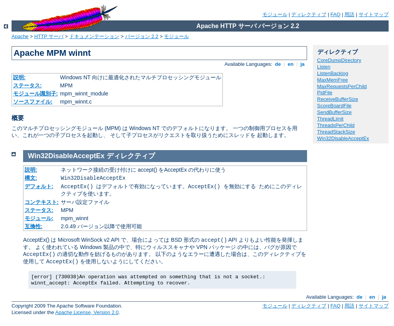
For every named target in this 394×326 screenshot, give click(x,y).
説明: (19, 77)
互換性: (34, 226)
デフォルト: (39, 186)
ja (302, 64)
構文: (31, 178)
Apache (20, 36)
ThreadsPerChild (336, 125)
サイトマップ (374, 14)
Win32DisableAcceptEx (343, 138)
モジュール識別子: (35, 93)
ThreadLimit (330, 119)
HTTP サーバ (48, 36)
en (290, 64)
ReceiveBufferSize (337, 99)
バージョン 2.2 (142, 36)
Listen (324, 67)
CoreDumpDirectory (339, 60)
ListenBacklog (332, 73)
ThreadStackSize (336, 132)
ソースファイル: (33, 102)
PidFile (324, 92)
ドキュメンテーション (94, 36)
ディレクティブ (308, 14)
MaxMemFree (332, 80)
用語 (349, 14)
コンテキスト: (42, 202)
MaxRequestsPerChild (342, 86)
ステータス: (27, 85)
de (278, 64)
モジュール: (39, 218)
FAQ (336, 14)
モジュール (274, 14)
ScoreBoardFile (334, 106)
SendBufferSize (334, 112)
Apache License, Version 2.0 (87, 312)
